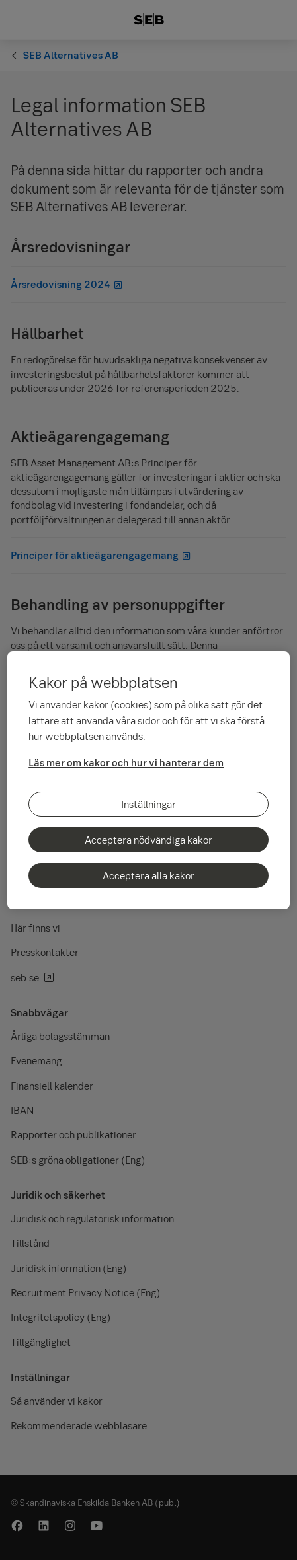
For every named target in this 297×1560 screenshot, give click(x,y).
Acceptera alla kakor (148, 875)
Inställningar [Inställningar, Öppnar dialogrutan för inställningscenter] (148, 804)
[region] (148, 780)
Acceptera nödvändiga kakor (148, 839)
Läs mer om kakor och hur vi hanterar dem (126, 762)
